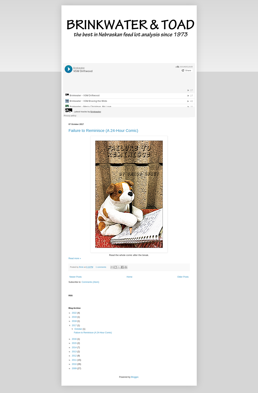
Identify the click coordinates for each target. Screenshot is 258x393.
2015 (74, 343)
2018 (74, 321)
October (78, 329)
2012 (74, 355)
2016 (74, 339)
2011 (74, 360)
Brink (81, 267)
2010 (74, 364)
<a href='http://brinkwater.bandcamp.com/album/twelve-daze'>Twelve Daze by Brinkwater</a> (129, 52)
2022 (74, 313)
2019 (74, 317)
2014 (74, 347)
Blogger (134, 377)
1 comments (101, 267)
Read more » (75, 258)
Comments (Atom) (90, 282)
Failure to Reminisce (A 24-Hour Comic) (103, 130)
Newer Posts (76, 277)
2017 (74, 325)
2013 (74, 351)
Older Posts (183, 277)
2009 (74, 368)
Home (129, 277)
